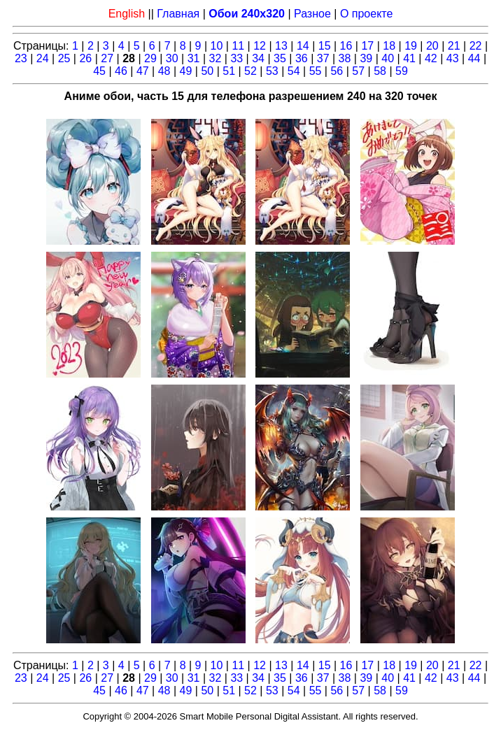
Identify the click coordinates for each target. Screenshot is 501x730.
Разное (312, 14)
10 (217, 46)
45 (99, 71)
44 (474, 58)
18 (389, 46)
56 (336, 71)
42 (431, 58)
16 (346, 46)
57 (358, 71)
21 (454, 46)
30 (172, 58)
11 (238, 46)
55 (315, 71)
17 (367, 46)
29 (150, 58)
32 (215, 58)
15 (324, 46)
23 (21, 58)
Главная (178, 14)
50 (207, 71)
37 (323, 58)
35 (280, 58)
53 (272, 71)
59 (401, 71)
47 (142, 71)
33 (236, 58)
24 (42, 58)
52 (250, 71)
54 (294, 71)
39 (366, 58)
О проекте (366, 14)
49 (186, 71)
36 (301, 58)
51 (229, 71)
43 (452, 58)
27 (107, 58)
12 (259, 46)
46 (121, 71)
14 (303, 46)
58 (380, 71)
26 (85, 58)
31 (194, 58)
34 (258, 58)
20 (432, 46)
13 (281, 46)
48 (164, 71)
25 (64, 58)
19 (410, 46)
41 (409, 58)
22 (476, 46)
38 (345, 58)
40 (387, 58)
